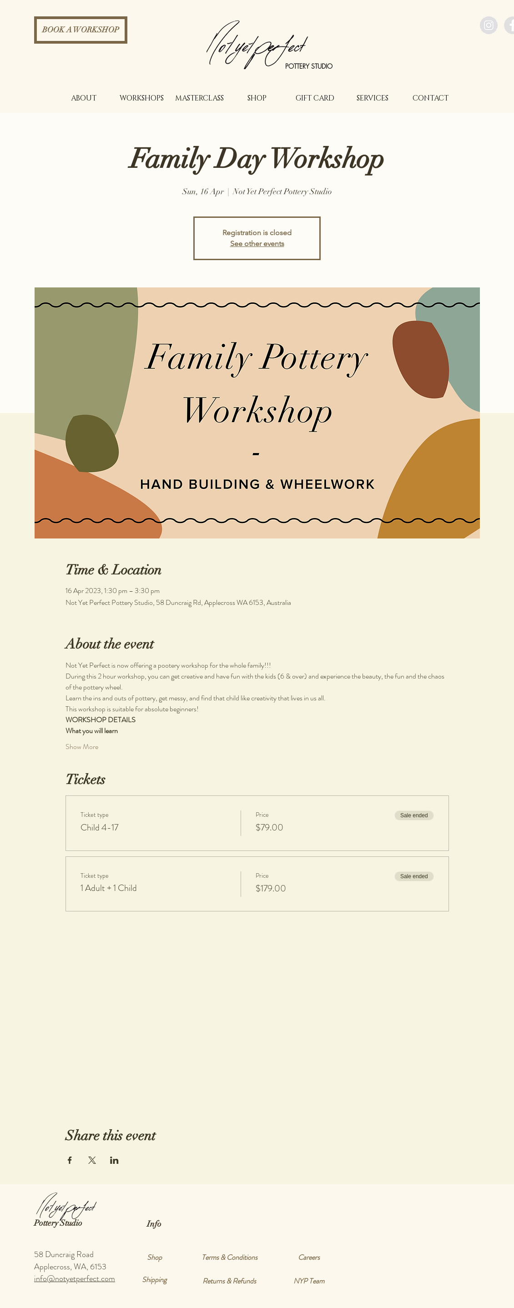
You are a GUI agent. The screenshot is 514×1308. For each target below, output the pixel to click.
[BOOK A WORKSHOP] (80, 30)
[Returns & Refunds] (229, 1281)
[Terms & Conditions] (229, 1257)
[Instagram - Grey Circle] (489, 25)
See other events (257, 243)
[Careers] (309, 1257)
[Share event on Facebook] (70, 1160)
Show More (82, 747)
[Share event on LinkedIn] (114, 1160)
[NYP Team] (309, 1281)
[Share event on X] (92, 1160)
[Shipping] (154, 1280)
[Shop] (154, 1257)
